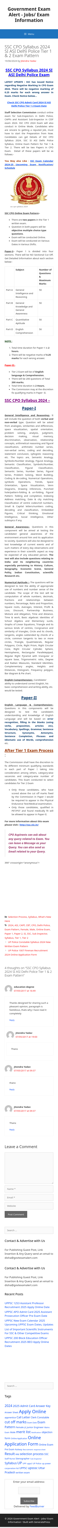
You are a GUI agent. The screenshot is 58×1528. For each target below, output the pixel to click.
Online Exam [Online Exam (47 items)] (46, 1444)
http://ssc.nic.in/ (29, 824)
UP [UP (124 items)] (19, 1463)
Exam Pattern (12, 929)
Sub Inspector (39, 933)
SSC (29, 933)
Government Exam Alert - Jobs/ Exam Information (29, 14)
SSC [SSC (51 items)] (46, 1454)
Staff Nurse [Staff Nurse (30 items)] (10, 1458)
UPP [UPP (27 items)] (24, 1463)
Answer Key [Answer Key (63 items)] (43, 1406)
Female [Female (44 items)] (20, 1427)
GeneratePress (42, 1521)
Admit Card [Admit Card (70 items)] (27, 1406)
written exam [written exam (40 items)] (23, 1472)
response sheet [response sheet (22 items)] (39, 1450)
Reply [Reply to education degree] (12, 1020)
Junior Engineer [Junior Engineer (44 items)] (35, 1427)
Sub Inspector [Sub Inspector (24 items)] (36, 1459)
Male (32, 929)
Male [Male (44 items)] (12, 1432)
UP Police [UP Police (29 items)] (37, 1463)
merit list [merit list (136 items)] (23, 1431)
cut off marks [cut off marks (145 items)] (16, 1422)
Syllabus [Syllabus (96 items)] (11, 1463)
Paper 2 (18, 933)
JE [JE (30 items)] (25, 1427)
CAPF (22, 925)
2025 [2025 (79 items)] (16, 1406)
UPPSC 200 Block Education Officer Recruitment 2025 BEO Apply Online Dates (27, 1342)
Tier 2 (25, 937)
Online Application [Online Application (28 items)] (19, 1438)
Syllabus (32, 916)
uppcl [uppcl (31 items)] (29, 1463)
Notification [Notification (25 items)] (36, 1432)
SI (25, 933)
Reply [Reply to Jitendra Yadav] (12, 1089)
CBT (28, 925)
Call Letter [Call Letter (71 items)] (23, 1417)
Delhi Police (43, 925)
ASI (16, 925)
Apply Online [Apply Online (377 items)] (32, 1411)
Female (24, 929)
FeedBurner (37, 1506)
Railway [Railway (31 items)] (18, 1449)
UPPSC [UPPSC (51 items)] (23, 1468)
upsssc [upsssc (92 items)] (33, 1468)
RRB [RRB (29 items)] (17, 1454)
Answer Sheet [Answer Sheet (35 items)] (11, 1412)
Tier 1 (18, 937)
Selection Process (17, 916)
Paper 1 (9, 933)
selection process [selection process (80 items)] (32, 1454)
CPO (33, 925)
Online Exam (43, 929)
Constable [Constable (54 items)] (43, 1417)
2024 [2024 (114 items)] (8, 1405)
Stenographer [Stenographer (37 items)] (23, 1458)
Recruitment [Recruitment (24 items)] (28, 1449)
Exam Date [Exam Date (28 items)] (32, 1422)
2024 (10, 925)
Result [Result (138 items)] (10, 1453)
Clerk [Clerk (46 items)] (34, 1417)
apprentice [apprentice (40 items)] (10, 1417)
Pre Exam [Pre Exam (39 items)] (9, 1449)
